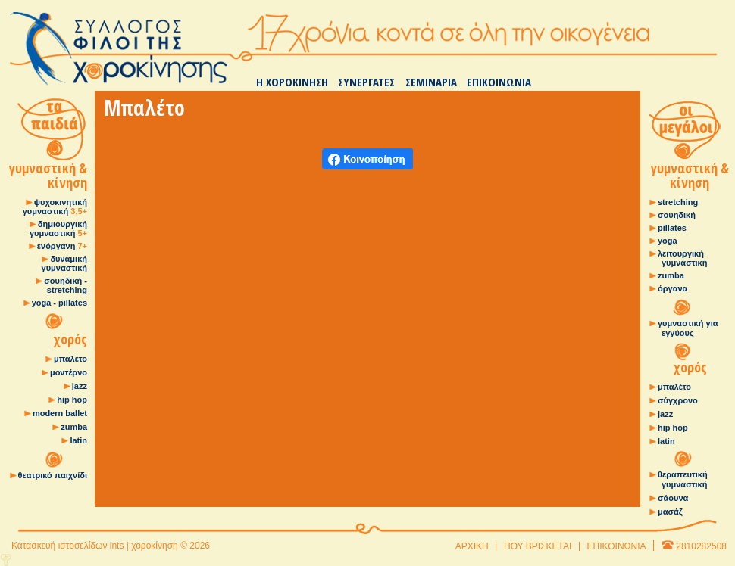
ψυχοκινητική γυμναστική (55, 206)
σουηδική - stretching (65, 285)
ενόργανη (62, 245)
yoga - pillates (59, 302)
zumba (74, 426)
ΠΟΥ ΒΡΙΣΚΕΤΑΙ (537, 546)
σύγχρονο (678, 400)
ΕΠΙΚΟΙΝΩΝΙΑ (499, 81)
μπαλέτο (70, 358)
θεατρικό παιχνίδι (52, 475)
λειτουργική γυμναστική (682, 258)
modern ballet (60, 413)
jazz (79, 385)
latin (78, 440)
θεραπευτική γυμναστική (683, 479)
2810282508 (701, 546)
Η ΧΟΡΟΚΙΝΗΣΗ (292, 81)
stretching (678, 202)
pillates (672, 227)
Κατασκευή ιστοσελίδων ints (67, 545)
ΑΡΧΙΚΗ (472, 546)
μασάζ (670, 511)
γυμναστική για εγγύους (688, 328)
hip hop (72, 399)
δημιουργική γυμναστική (58, 228)
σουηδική (677, 214)
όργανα (672, 288)
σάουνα (673, 497)
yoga (667, 240)
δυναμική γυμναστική (64, 263)
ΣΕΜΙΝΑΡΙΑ (431, 81)
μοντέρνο (68, 372)
